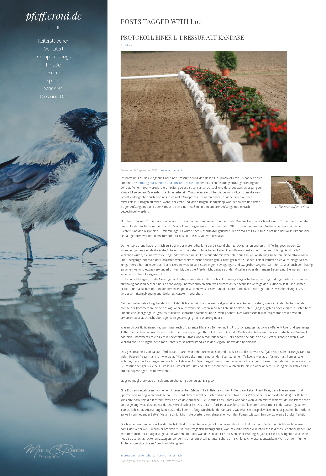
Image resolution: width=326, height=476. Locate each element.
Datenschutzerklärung (152, 455)
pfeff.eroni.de (54, 15)
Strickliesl (53, 88)
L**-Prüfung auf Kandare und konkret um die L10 (165, 183)
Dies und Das (54, 96)
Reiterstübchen (54, 40)
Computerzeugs (54, 56)
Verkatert (53, 48)
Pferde (127, 45)
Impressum (128, 455)
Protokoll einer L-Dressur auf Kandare (182, 37)
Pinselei (54, 64)
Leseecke (53, 72)
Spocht (54, 80)
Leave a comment (171, 170)
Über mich (175, 455)
